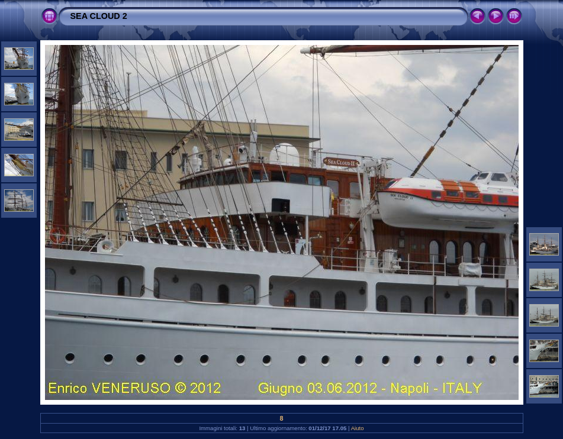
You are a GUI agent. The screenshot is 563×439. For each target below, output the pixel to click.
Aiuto (357, 428)
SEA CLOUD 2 (98, 16)
